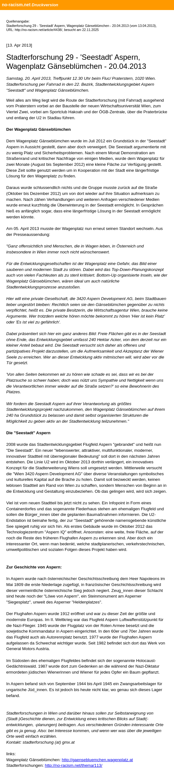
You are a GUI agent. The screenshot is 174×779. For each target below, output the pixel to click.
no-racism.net (16, 4)
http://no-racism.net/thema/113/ (73, 765)
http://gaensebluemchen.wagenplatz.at (97, 759)
